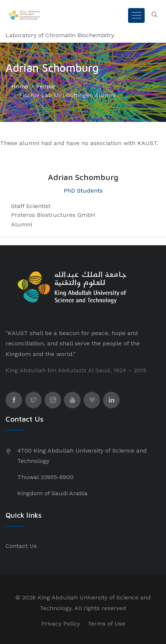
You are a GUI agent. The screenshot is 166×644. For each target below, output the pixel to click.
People (45, 86)
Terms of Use (106, 623)
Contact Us (21, 545)
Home (19, 86)
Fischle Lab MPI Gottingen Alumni (67, 95)
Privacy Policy (60, 623)
